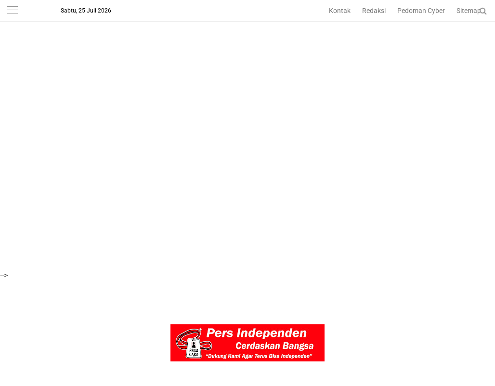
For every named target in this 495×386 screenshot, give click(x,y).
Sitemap (468, 10)
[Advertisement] (246, 67)
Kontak (340, 10)
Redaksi (374, 10)
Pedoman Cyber (421, 10)
